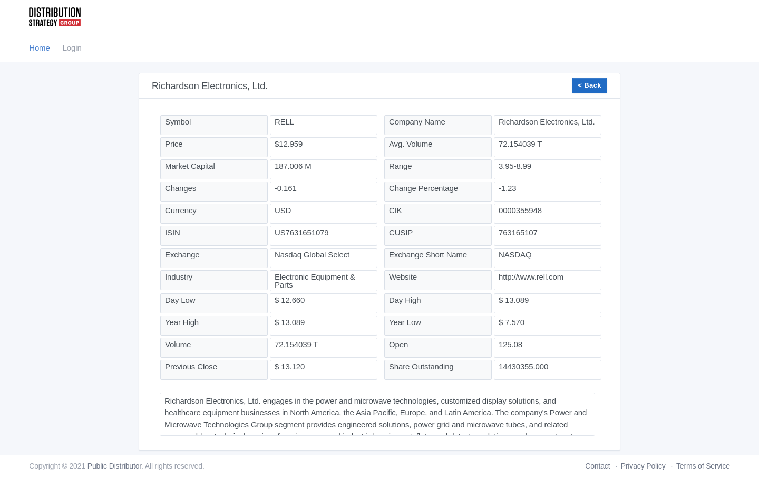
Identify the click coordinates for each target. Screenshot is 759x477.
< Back (589, 85)
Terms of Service (703, 466)
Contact (597, 466)
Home (39, 47)
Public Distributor (114, 466)
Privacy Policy (643, 466)
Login (72, 47)
